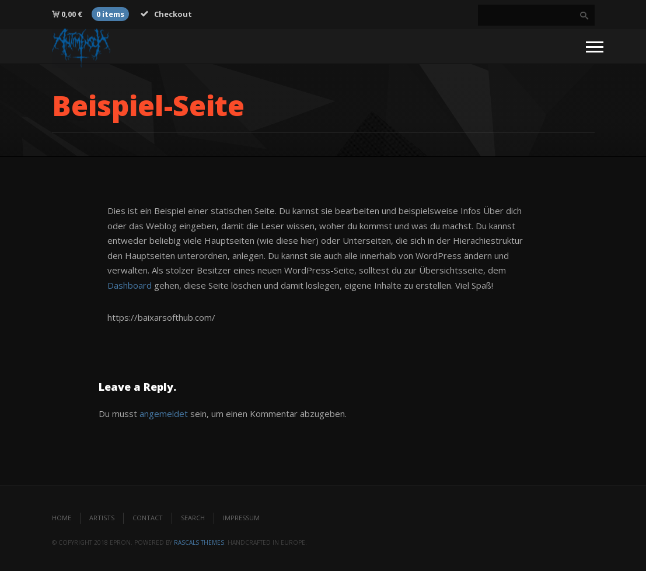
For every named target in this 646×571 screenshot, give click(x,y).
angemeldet (163, 413)
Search (193, 517)
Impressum (241, 517)
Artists (101, 517)
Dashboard (129, 285)
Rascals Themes (199, 542)
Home (61, 517)
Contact (147, 517)
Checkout (166, 14)
